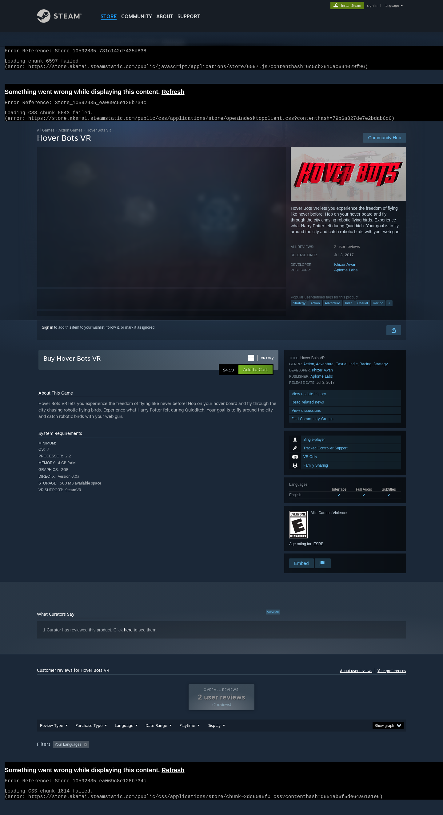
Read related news (308, 532)
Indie (349, 310)
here (128, 637)
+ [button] (389, 310)
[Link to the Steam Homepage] (64, 21)
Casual (362, 310)
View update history (309, 524)
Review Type (51, 737)
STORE (109, 16)
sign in (372, 5)
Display (214, 737)
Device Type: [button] (352, 756)
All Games (45, 137)
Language (124, 737)
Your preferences (391, 678)
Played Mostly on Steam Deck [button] (221, 756)
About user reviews (356, 678)
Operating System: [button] (273, 756)
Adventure (332, 310)
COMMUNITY (136, 16)
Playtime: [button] (177, 756)
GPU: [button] (325, 756)
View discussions (306, 540)
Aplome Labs (345, 277)
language (392, 5)
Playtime (187, 737)
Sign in (47, 335)
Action (315, 310)
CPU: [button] (305, 756)
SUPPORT (189, 16)
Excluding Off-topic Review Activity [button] (130, 756)
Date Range (156, 737)
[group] (221, 756)
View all (273, 619)
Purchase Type (88, 737)
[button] (255, 377)
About (164, 16)
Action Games (70, 137)
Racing (378, 310)
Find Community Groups (312, 549)
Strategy (299, 310)
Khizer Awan (345, 272)
